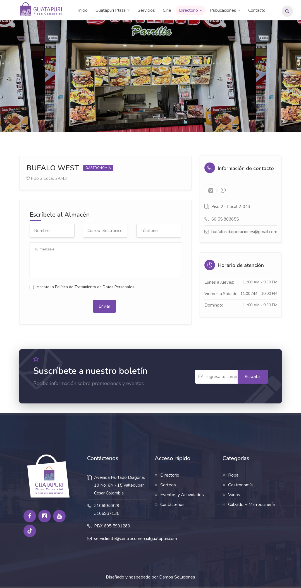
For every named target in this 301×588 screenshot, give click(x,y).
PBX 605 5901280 (112, 526)
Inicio (83, 10)
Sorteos (168, 485)
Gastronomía (240, 485)
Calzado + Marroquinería (251, 504)
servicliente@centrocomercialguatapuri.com (135, 538)
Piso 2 (36, 178)
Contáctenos (172, 504)
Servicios (146, 10)
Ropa (233, 475)
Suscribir (253, 377)
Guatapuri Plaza (110, 10)
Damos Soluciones (177, 577)
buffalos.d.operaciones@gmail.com (244, 232)
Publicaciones (223, 10)
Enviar (104, 306)
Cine (167, 10)
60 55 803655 (225, 219)
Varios (234, 495)
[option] (150, 76)
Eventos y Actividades (182, 495)
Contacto (257, 10)
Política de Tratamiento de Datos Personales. (95, 287)
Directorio (188, 10)
